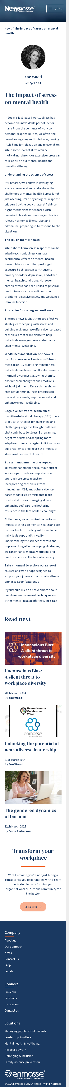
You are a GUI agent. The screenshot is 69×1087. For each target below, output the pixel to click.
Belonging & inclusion (19, 1056)
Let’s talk (33, 907)
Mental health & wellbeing (22, 1043)
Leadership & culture (18, 1037)
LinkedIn (10, 992)
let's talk (51, 601)
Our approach (13, 947)
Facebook (11, 998)
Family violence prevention (22, 1062)
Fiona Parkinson (19, 831)
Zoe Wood (33, 76)
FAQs (8, 965)
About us (10, 940)
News (8, 28)
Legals (9, 971)
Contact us (12, 959)
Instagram (12, 1004)
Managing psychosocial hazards (25, 1031)
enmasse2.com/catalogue (22, 582)
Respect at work (15, 1050)
